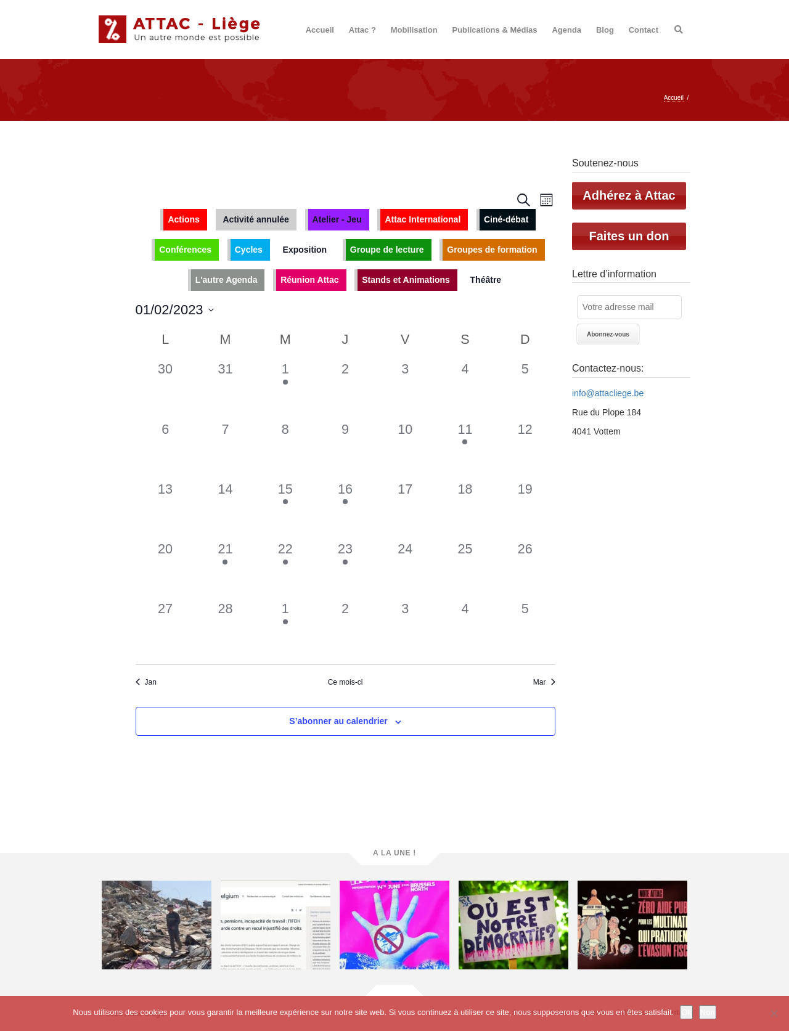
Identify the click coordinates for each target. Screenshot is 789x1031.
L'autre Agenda (226, 280)
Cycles (249, 250)
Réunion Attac (309, 280)
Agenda (566, 30)
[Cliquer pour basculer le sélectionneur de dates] (175, 310)
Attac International (422, 219)
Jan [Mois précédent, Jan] (146, 682)
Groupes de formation (492, 250)
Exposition (305, 250)
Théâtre (486, 280)
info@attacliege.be (608, 393)
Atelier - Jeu (337, 219)
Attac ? (362, 30)
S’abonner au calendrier (338, 721)
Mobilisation (414, 30)
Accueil (320, 30)
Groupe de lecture (387, 250)
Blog (605, 30)
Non (707, 1012)
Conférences (185, 250)
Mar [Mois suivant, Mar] (544, 682)
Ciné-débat (506, 219)
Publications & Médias (495, 30)
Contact (643, 30)
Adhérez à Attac (629, 195)
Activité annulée (256, 219)
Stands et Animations (406, 280)
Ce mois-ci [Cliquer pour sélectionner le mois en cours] (345, 682)
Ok (686, 1012)
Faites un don (629, 236)
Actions (183, 219)
